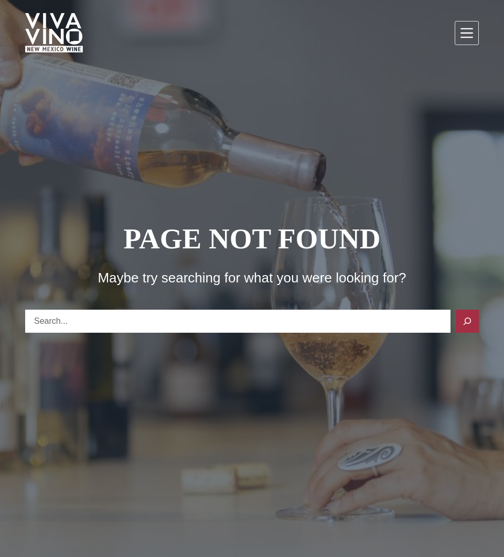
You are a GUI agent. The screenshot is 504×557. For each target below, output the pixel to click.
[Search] (467, 321)
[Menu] (467, 33)
